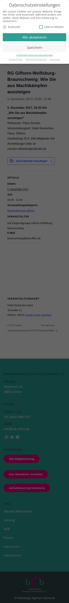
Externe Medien (51, 27)
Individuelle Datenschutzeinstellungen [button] (34, 55)
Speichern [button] (34, 47)
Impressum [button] (55, 59)
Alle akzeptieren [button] (34, 37)
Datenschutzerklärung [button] (36, 59)
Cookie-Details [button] (16, 59)
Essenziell (11, 27)
